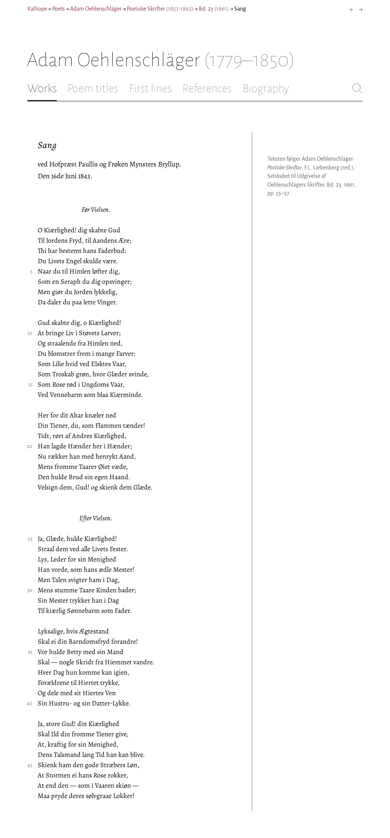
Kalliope (37, 9)
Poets (58, 9)
